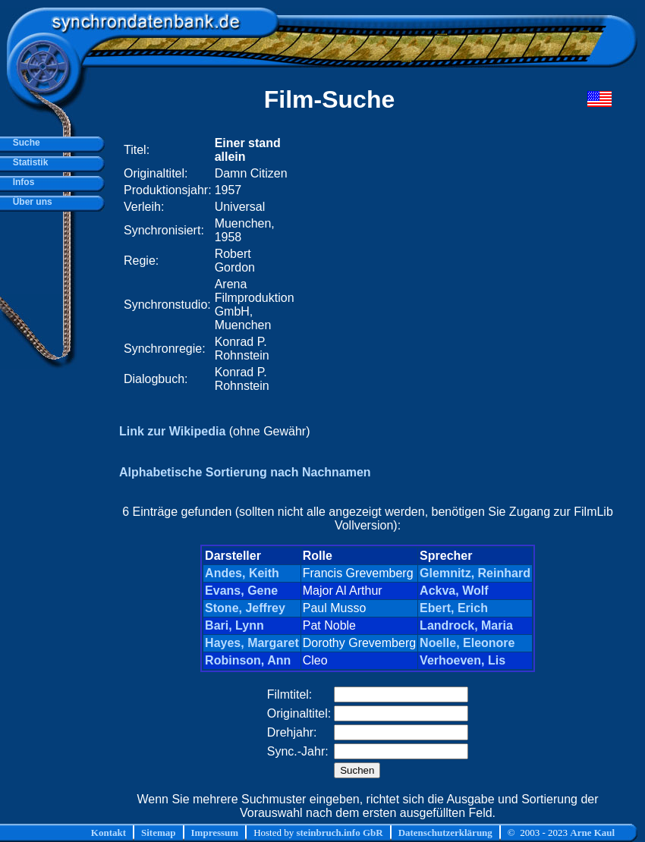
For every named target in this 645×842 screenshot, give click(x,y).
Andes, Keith (242, 573)
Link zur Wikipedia (172, 431)
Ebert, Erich (454, 608)
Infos (21, 182)
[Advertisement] (426, 265)
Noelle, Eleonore (467, 642)
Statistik (28, 162)
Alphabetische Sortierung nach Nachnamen (245, 472)
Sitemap (158, 832)
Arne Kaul (592, 832)
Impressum (215, 832)
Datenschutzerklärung (445, 832)
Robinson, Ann (248, 660)
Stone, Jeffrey (245, 608)
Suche (24, 142)
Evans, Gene (241, 590)
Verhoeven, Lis (462, 660)
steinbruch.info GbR (339, 832)
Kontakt (108, 832)
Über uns (30, 201)
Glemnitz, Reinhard (475, 573)
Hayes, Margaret (252, 642)
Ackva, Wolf (454, 590)
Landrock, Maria (466, 625)
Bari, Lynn (234, 625)
